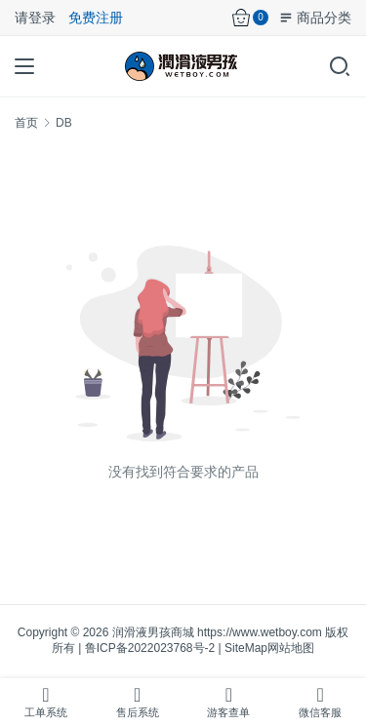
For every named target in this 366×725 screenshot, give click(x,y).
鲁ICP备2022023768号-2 (150, 648)
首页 (26, 123)
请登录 (35, 17)
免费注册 (95, 17)
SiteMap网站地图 (269, 648)
